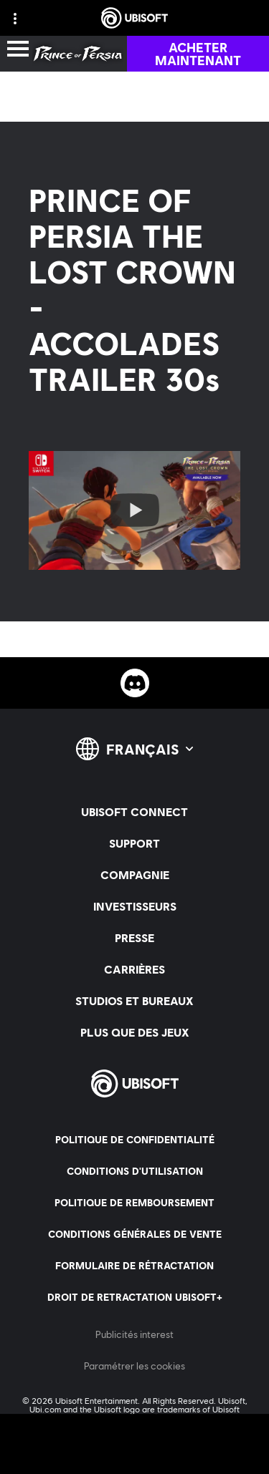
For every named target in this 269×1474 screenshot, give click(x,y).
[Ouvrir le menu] (18, 50)
